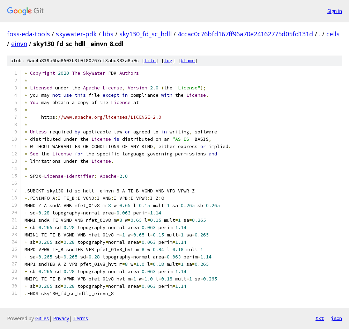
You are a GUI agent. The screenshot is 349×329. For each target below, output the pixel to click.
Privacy (61, 318)
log (168, 61)
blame (188, 61)
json (336, 318)
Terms (80, 318)
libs (108, 34)
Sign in (334, 11)
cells (333, 34)
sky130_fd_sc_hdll (145, 34)
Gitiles (42, 318)
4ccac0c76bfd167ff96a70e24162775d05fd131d (245, 34)
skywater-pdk (76, 34)
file (150, 61)
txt (319, 318)
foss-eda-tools (28, 34)
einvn (19, 43)
